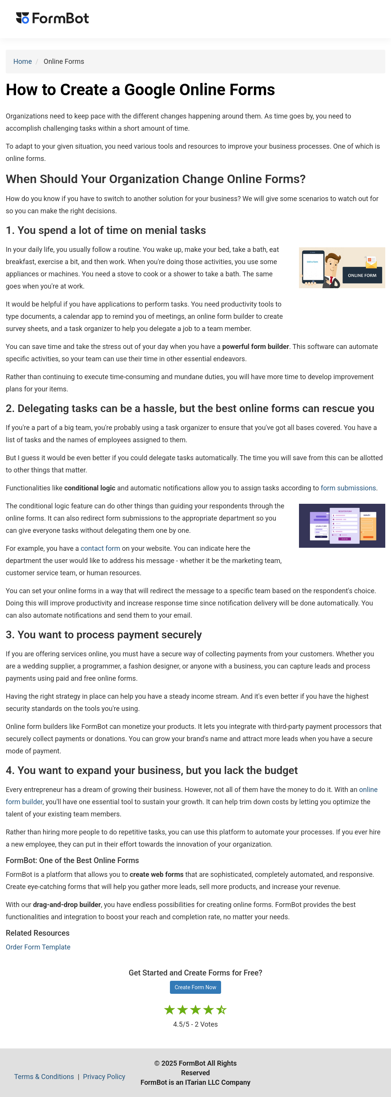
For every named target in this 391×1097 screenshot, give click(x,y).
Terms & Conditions (45, 1077)
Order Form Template (38, 947)
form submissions (348, 488)
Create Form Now (196, 987)
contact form (100, 548)
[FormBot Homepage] (52, 19)
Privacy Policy (104, 1077)
